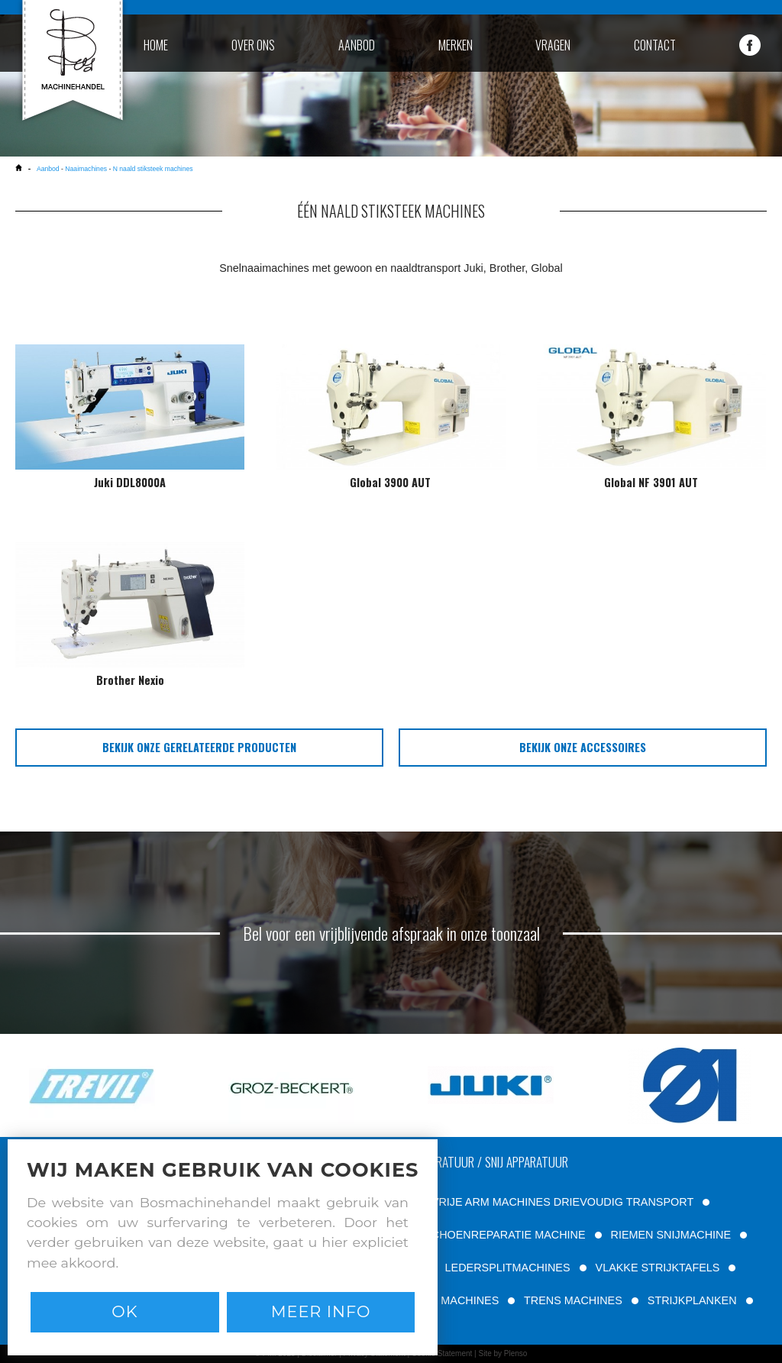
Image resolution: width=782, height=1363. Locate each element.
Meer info (321, 1311)
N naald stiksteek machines (153, 169)
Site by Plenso (502, 1353)
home (156, 45)
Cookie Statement (442, 1353)
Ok (124, 1311)
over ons (253, 45)
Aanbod (49, 169)
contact (655, 45)
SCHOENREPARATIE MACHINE (504, 1235)
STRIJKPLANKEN (692, 1300)
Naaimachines (86, 169)
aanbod (356, 45)
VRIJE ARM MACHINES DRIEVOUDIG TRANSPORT (562, 1202)
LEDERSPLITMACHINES (507, 1267)
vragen (552, 45)
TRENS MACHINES (573, 1300)
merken (455, 45)
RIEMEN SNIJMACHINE (671, 1235)
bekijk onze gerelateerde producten (199, 747)
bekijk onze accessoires (582, 747)
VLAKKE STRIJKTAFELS (658, 1267)
